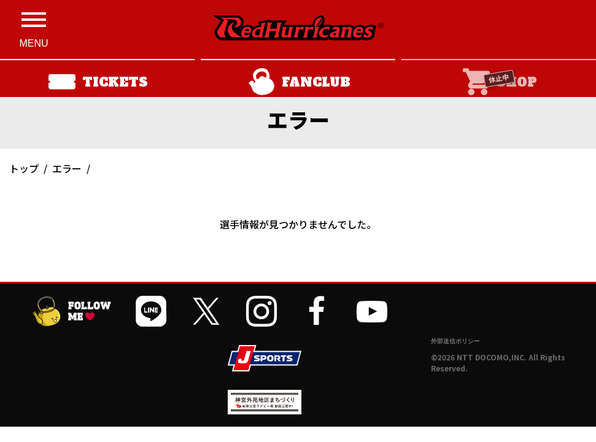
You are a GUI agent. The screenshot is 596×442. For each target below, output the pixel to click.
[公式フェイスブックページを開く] (316, 311)
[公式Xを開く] (206, 311)
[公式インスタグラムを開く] (261, 311)
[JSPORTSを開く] (264, 358)
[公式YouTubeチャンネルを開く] (372, 311)
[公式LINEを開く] (151, 311)
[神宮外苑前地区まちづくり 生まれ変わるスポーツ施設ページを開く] (264, 409)
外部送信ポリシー (455, 341)
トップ (24, 168)
